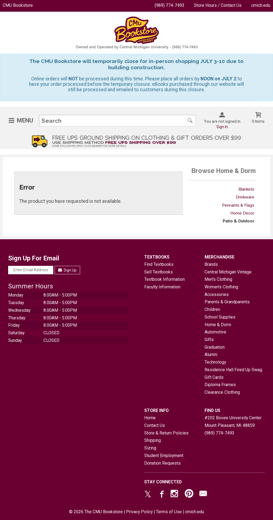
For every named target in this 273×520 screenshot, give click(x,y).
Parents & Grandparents (227, 301)
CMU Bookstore (18, 5)
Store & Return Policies (166, 433)
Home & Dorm (218, 324)
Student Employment (163, 455)
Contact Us (154, 425)
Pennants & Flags (238, 205)
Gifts (209, 339)
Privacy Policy (139, 511)
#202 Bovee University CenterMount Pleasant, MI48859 (233, 421)
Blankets (246, 189)
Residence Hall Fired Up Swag (233, 369)
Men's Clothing (218, 279)
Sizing (150, 447)
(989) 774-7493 (169, 5)
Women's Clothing (221, 286)
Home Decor (242, 213)
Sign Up (67, 270)
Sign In (222, 127)
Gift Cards (214, 377)
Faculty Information (162, 286)
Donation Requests (162, 463)
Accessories (217, 294)
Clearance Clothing (222, 392)
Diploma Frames (220, 384)
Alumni (211, 354)
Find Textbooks (159, 264)
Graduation (215, 347)
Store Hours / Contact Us (217, 5)
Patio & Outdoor (238, 221)
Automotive (215, 332)
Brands (211, 264)
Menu (25, 120)
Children (212, 309)
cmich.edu (260, 5)
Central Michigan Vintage (228, 272)
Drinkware (245, 197)
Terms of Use (169, 511)
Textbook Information (164, 279)
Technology (215, 362)
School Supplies (220, 317)
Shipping (152, 440)
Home (150, 417)
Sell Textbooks (158, 272)
